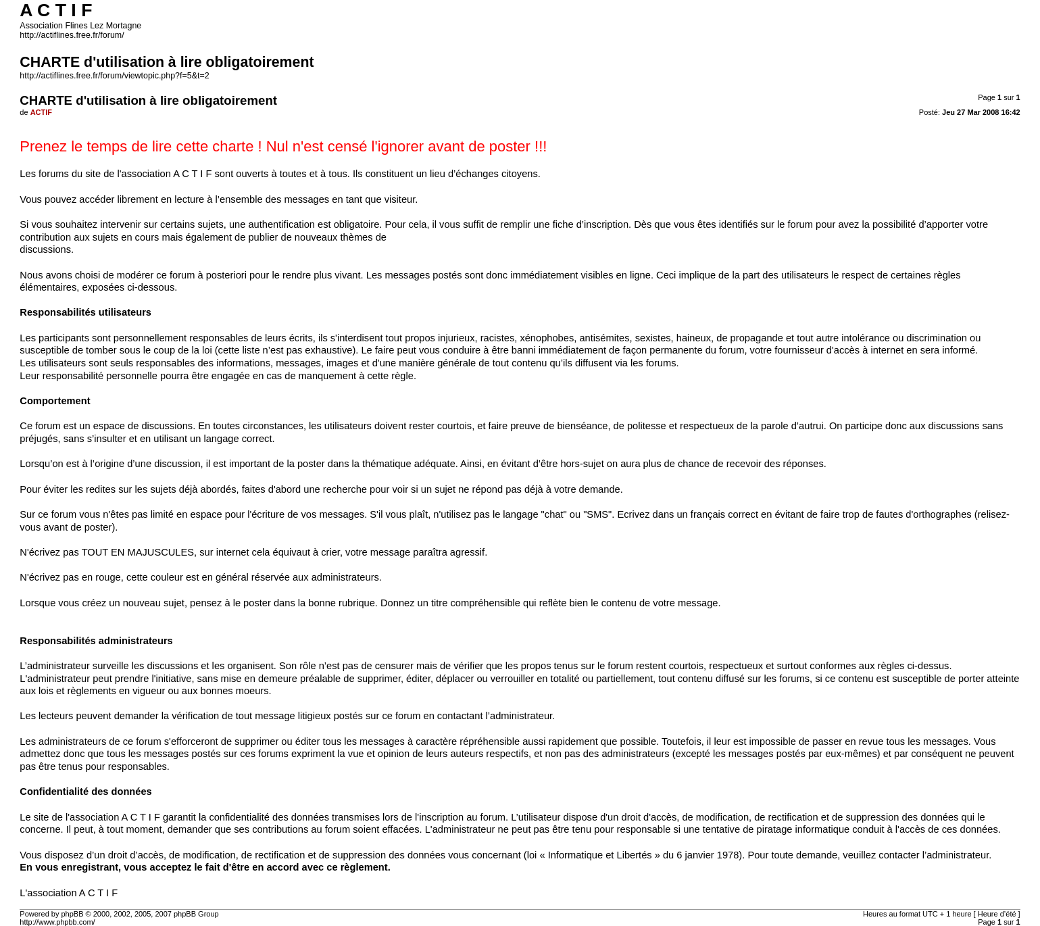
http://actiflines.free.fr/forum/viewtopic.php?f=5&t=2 (114, 75)
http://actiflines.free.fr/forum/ (72, 35)
